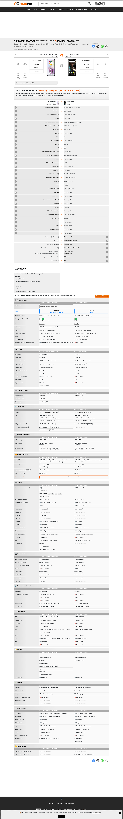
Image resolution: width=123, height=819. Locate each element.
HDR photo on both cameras (37, 163)
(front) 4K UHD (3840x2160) (37, 178)
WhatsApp (102, 46)
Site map (51, 804)
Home (29, 9)
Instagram (96, 3)
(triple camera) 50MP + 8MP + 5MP (37, 152)
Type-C (37, 226)
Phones (43, 9)
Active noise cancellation (37, 211)
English (38, 809)
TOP (61, 800)
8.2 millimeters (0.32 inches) (37, 126)
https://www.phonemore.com (23, 3)
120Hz (37, 137)
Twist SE (91, 311)
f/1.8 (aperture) (37, 167)
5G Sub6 (37, 185)
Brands (61, 9)
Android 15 (37, 181)
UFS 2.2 (37, 119)
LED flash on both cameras (86, 241)
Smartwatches (81, 9)
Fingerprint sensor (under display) (37, 200)
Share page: (106, 46)
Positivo (76, 324)
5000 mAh (37, 207)
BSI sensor (37, 159)
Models (36, 67)
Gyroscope (37, 204)
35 (56, 55)
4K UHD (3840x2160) (37, 174)
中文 (85, 809)
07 (67, 55)
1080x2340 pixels (37, 141)
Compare (52, 9)
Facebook (103, 3)
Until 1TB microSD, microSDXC (37, 122)
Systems (70, 9)
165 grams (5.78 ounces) (86, 237)
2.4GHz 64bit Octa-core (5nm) (37, 107)
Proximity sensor (86, 244)
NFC (37, 222)
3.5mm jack (86, 257)
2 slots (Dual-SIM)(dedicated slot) (86, 252)
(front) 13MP (37, 170)
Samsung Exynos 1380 (49, 412)
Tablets (93, 9)
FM (86, 261)
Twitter (97, 46)
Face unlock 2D (37, 196)
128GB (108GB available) (37, 115)
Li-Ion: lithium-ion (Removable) (86, 248)
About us (59, 804)
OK (61, 816)
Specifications (36, 60)
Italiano (59, 809)
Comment (60, 96)
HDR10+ (37, 133)
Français (52, 809)
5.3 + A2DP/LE (37, 218)
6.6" (37, 148)
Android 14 (42, 396)
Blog (35, 9)
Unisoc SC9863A (82, 412)
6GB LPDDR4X (37, 111)
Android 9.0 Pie (78, 396)
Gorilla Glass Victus (37, 229)
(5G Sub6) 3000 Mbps (37, 189)
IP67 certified (37, 233)
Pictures (36, 71)
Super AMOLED (37, 130)
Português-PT (78, 809)
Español (45, 809)
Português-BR (68, 809)
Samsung (42, 324)
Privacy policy (69, 804)
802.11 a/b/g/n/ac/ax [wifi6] (37, 215)
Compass (37, 192)
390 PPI (37, 144)
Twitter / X (100, 3)
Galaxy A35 (56, 311)
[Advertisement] (61, 25)
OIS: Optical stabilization (37, 155)
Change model (18, 305)
